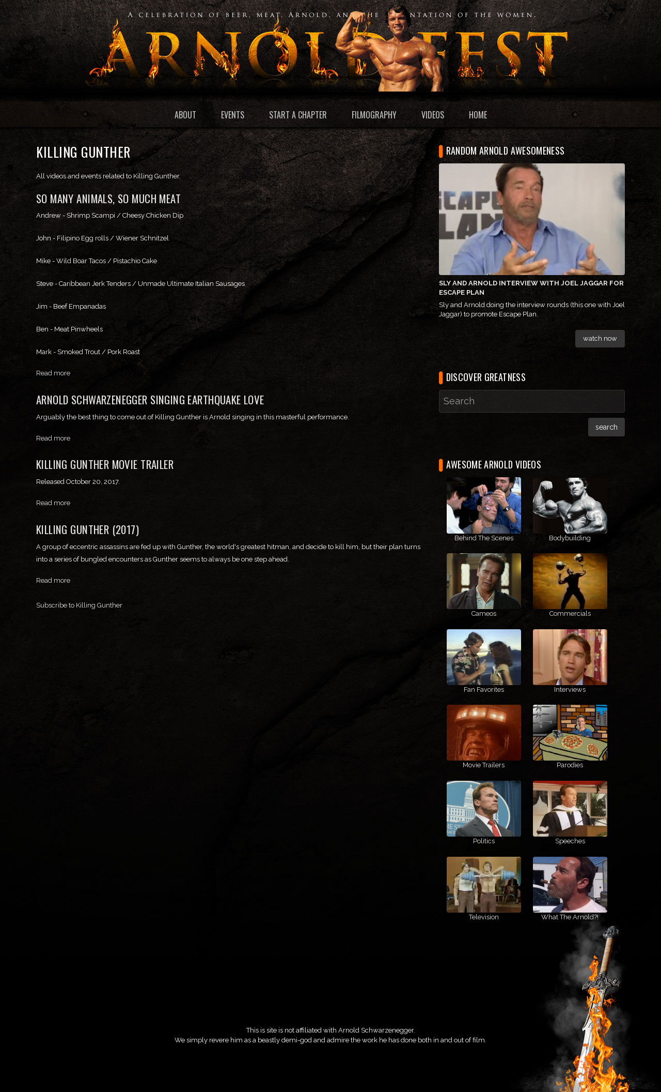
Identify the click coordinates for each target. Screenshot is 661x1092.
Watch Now (600, 338)
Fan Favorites (484, 689)
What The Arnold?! (570, 917)
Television (484, 917)
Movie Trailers (484, 765)
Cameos (483, 613)
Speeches (570, 841)
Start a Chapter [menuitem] (298, 115)
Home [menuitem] (478, 115)
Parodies (570, 765)
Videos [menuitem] (432, 115)
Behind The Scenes (483, 538)
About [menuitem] (185, 115)
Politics (484, 841)
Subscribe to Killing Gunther (79, 605)
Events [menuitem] (232, 115)
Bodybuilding (570, 538)
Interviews (570, 689)
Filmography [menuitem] (374, 115)
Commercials (570, 613)
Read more (53, 373)
